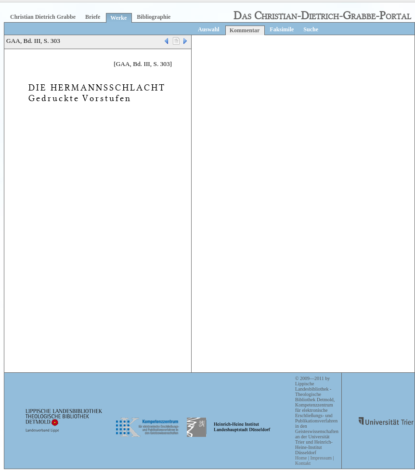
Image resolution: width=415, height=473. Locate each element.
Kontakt (303, 463)
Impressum (320, 457)
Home (301, 457)
